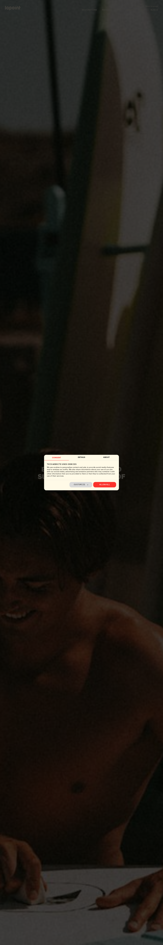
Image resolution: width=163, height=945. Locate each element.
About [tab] (106, 457)
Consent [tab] (56, 457)
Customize (81, 484)
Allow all (104, 484)
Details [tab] (81, 457)
